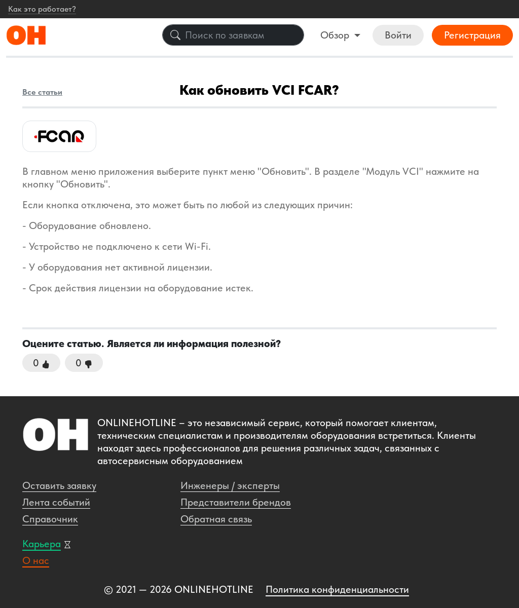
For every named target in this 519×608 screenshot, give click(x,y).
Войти (398, 35)
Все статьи (42, 92)
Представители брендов (235, 502)
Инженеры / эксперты (230, 485)
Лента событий (56, 502)
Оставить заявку (59, 485)
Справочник (50, 519)
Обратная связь (216, 519)
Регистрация (472, 35)
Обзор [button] (336, 35)
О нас (35, 560)
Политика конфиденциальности (337, 589)
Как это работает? (42, 9)
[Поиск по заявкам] (233, 35)
